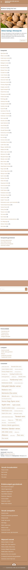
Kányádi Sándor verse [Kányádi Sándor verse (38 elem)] (11, 386)
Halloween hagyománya (7, 491)
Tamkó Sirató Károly (5, 204)
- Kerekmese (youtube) (6, 355)
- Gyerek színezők (5, 350)
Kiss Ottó (3, 137)
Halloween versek (5, 115)
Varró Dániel (3, 216)
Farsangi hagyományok (6, 240)
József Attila (3, 125)
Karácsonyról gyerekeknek (7, 243)
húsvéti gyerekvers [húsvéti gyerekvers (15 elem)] (5, 376)
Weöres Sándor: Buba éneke (8, 546)
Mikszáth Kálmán (5, 156)
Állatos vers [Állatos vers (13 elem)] (17, 432)
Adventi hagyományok (6, 489)
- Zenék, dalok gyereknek (7, 351)
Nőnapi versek (4, 173)
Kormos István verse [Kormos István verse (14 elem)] (19, 382)
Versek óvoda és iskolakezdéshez (9, 219)
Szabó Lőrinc (4, 197)
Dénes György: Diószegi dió (11, 31)
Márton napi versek (5, 151)
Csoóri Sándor (4, 75)
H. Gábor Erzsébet (5, 113)
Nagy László (3, 168)
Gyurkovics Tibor (5, 111)
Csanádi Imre (4, 72)
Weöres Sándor (4, 224)
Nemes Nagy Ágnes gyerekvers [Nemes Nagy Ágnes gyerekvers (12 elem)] (7, 398)
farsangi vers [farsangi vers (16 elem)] (4, 374)
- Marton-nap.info (5, 334)
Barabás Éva (4, 65)
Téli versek (3, 214)
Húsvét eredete (5, 498)
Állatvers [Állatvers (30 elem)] (5, 435)
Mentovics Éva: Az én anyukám (8, 554)
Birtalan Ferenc (4, 70)
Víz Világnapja (4, 221)
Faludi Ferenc (4, 91)
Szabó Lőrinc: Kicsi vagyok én (8, 544)
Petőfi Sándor (4, 190)
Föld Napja (3, 99)
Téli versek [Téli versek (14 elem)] (4, 422)
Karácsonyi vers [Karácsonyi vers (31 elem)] (16, 380)
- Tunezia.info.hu (4, 333)
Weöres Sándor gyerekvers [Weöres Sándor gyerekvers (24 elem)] (10, 425)
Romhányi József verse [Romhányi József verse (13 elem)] (18, 410)
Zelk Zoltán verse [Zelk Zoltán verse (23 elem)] (7, 432)
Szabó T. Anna (4, 200)
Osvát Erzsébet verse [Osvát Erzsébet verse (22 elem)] (8, 408)
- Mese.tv (3, 353)
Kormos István (4, 139)
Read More (23, 40)
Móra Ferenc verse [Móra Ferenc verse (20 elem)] (17, 396)
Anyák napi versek (5, 58)
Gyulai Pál (3, 108)
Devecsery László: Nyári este (8, 558)
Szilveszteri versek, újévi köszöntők (9, 202)
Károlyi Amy (3, 135)
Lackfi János (4, 144)
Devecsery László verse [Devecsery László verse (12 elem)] (18, 369)
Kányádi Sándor (4, 130)
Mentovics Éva (4, 154)
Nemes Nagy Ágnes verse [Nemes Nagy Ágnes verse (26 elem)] (10, 401)
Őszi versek (25, 12)
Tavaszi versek (4, 212)
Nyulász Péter (4, 178)
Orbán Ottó (3, 180)
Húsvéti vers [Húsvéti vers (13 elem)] (14, 376)
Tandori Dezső (4, 207)
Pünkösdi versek (4, 192)
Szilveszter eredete (5, 245)
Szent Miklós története (6, 242)
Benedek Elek (4, 67)
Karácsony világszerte (6, 496)
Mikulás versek (4, 159)
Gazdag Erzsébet (5, 103)
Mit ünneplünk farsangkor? (7, 486)
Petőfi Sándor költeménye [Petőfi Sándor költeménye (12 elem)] (21, 408)
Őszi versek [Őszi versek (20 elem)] (5, 438)
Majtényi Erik (4, 149)
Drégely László (4, 87)
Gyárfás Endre (4, 106)
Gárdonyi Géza (4, 101)
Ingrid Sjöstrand (4, 123)
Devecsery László (5, 82)
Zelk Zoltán (3, 226)
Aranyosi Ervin (4, 60)
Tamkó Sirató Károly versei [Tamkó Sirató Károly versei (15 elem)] (7, 416)
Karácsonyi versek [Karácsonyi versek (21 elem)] (7, 383)
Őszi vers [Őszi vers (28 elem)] (20, 435)
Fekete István (4, 96)
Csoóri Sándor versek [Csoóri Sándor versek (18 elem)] (7, 369)
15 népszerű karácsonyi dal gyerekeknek (10, 556)
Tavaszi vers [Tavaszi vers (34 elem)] (20, 416)
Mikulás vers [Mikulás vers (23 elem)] (5, 396)
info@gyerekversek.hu (9, 454)
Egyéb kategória (4, 89)
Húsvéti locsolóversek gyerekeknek (9, 515)
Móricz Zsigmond (5, 163)
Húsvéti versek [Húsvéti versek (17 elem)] (22, 376)
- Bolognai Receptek (5, 336)
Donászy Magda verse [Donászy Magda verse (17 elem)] (7, 371)
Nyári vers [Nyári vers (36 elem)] (6, 405)
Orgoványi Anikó (4, 183)
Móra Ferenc (4, 161)
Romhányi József (5, 195)
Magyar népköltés (5, 147)
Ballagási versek (4, 63)
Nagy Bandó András (5, 166)
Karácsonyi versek (5, 132)
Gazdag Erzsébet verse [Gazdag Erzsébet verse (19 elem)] (16, 374)
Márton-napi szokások (6, 503)
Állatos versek (4, 55)
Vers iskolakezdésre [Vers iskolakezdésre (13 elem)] (11, 422)
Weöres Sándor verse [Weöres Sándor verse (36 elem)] (11, 429)
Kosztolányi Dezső (5, 142)
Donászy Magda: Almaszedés (8, 549)
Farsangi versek (4, 94)
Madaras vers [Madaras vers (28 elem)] (6, 390)
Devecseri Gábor (5, 79)
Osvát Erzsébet (4, 185)
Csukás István (4, 77)
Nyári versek (4, 175)
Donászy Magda (4, 84)
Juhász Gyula (4, 127)
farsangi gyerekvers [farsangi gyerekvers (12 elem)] (18, 371)
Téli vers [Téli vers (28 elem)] (19, 420)
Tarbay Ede (3, 209)
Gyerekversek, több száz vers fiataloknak (12, 1)
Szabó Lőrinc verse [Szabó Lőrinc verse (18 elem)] (6, 413)
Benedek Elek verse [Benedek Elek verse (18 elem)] (16, 366)
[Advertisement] (14, 265)
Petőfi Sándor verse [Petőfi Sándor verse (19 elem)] (7, 410)
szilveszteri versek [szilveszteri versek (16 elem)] (18, 413)
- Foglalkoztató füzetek (6, 357)
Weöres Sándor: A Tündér (7, 542)
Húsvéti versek (4, 120)
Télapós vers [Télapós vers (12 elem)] (4, 420)
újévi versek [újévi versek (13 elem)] (12, 435)
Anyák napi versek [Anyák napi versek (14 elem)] (5, 366)
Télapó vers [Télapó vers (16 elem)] (10, 420)
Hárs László (3, 118)
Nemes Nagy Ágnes (5, 171)
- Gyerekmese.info (5, 331)
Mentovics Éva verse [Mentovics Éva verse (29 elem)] (9, 393)
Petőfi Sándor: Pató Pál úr (7, 551)
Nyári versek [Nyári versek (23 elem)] (16, 405)
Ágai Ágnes (3, 53)
